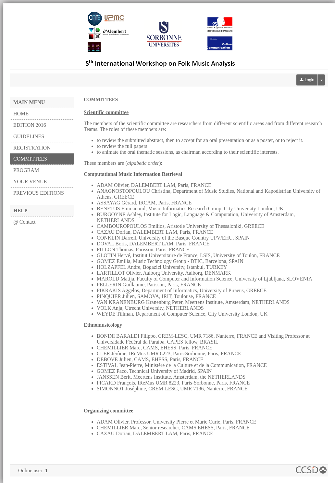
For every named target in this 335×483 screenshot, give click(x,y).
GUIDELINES (28, 136)
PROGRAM (26, 170)
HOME (21, 113)
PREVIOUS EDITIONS (38, 193)
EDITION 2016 (29, 125)
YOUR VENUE (30, 181)
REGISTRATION (32, 147)
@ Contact (24, 222)
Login (307, 80)
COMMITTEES (30, 159)
